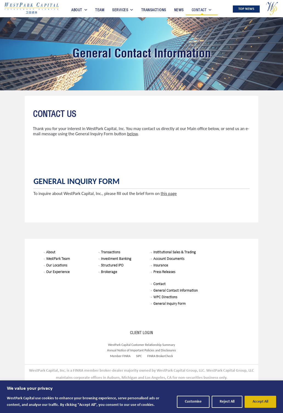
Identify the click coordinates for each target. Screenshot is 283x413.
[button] (31, 8)
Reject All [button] (227, 402)
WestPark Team (58, 259)
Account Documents (168, 259)
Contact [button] (199, 10)
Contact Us (54, 114)
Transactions (153, 10)
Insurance (160, 265)
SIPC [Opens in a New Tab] (139, 356)
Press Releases (164, 272)
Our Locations (56, 265)
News (179, 10)
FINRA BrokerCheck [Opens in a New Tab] (160, 356)
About (50, 252)
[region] (141, 396)
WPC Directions (165, 297)
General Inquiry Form (76, 181)
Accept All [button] (260, 402)
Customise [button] (193, 402)
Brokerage (109, 272)
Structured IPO (112, 265)
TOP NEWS (246, 9)
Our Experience (58, 272)
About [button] (76, 10)
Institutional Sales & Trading (174, 252)
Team (99, 10)
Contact (159, 284)
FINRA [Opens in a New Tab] (126, 356)
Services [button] (120, 10)
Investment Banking (116, 259)
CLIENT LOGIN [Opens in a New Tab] (141, 332)
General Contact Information (141, 53)
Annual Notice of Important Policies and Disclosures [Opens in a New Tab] (141, 350)
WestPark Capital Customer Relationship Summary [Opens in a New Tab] (141, 345)
